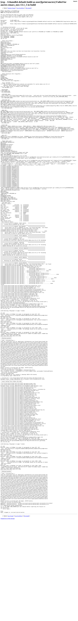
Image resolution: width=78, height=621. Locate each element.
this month (28, 8)
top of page (10, 615)
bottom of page (11, 8)
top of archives (20, 8)
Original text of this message (8, 618)
